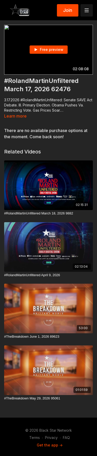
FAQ (66, 437)
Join (67, 10)
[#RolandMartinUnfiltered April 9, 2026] (48, 275)
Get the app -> (50, 445)
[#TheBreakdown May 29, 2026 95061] (48, 398)
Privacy (51, 437)
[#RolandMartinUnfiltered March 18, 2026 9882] (48, 213)
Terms (34, 437)
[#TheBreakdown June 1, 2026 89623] (48, 336)
